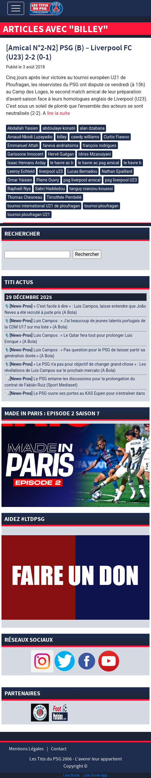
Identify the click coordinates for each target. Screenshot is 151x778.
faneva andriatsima (60, 145)
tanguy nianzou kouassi (91, 188)
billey (61, 136)
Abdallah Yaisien (22, 128)
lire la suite (58, 113)
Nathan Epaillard (117, 171)
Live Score (71, 775)
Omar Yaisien (19, 180)
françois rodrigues (99, 145)
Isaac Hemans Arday (26, 162)
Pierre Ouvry (47, 180)
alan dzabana (92, 128)
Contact (58, 749)
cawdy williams (85, 136)
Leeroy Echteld (21, 171)
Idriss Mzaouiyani (94, 154)
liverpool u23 (51, 171)
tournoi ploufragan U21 (28, 214)
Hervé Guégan (61, 154)
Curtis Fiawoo (116, 136)
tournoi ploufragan (101, 205)
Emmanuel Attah (22, 145)
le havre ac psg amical (98, 162)
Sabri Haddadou (50, 188)
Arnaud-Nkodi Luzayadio (29, 136)
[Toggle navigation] (15, 8)
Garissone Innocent (25, 154)
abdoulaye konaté (59, 128)
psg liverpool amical (81, 180)
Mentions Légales (26, 749)
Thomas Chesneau (24, 197)
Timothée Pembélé (64, 197)
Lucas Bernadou (82, 171)
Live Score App (95, 775)
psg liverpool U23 (121, 180)
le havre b (132, 162)
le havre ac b (62, 162)
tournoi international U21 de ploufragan (43, 205)
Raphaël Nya (19, 188)
